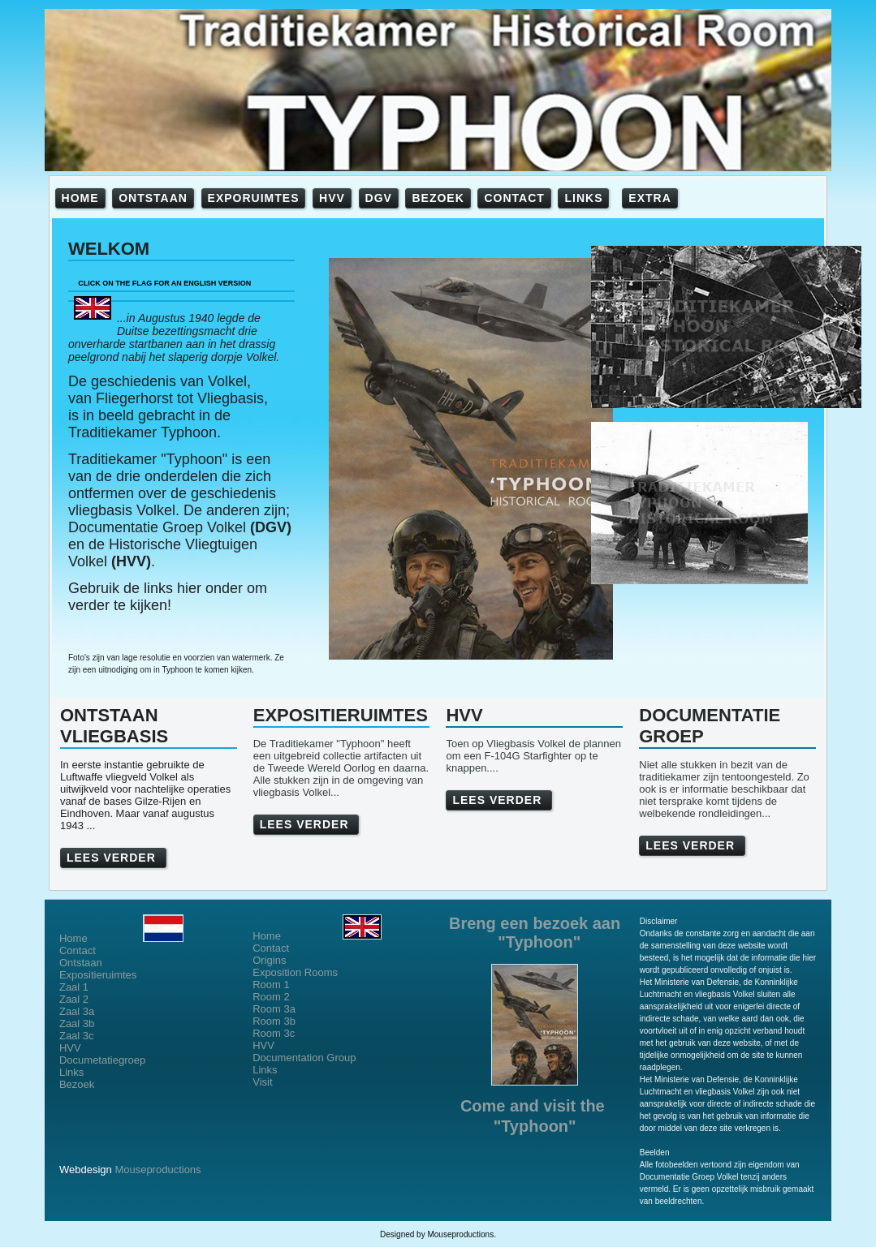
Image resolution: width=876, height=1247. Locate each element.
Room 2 (271, 997)
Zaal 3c (76, 1036)
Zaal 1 (73, 987)
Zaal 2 (73, 999)
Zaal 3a (76, 1011)
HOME (80, 197)
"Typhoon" (535, 1126)
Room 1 (271, 984)
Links (71, 1072)
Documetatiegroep (104, 1060)
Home (121, 938)
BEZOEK (438, 197)
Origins (269, 960)
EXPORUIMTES (254, 197)
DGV (378, 197)
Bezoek (76, 1084)
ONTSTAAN (153, 197)
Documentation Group (304, 1057)
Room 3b (274, 1021)
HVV (332, 197)
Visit (262, 1082)
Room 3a (274, 1009)
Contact (77, 950)
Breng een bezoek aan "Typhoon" (534, 932)
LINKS (583, 197)
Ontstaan (80, 963)
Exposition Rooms (295, 972)
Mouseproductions (157, 1169)
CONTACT (514, 197)
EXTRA (649, 197)
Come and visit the (534, 1106)
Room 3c (273, 1033)
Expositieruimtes (97, 975)
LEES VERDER (113, 857)
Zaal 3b (76, 1023)
